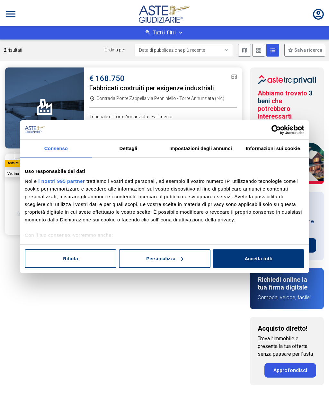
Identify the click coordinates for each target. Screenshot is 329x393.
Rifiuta (70, 258)
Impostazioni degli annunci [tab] (200, 148)
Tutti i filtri (164, 33)
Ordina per (114, 49)
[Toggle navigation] (10, 14)
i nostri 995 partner (61, 181)
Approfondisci (290, 370)
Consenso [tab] (56, 148)
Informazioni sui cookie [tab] (273, 148)
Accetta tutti (258, 258)
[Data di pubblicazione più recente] (184, 50)
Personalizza (164, 258)
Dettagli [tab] (129, 148)
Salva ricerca (307, 50)
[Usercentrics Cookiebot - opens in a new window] (276, 130)
